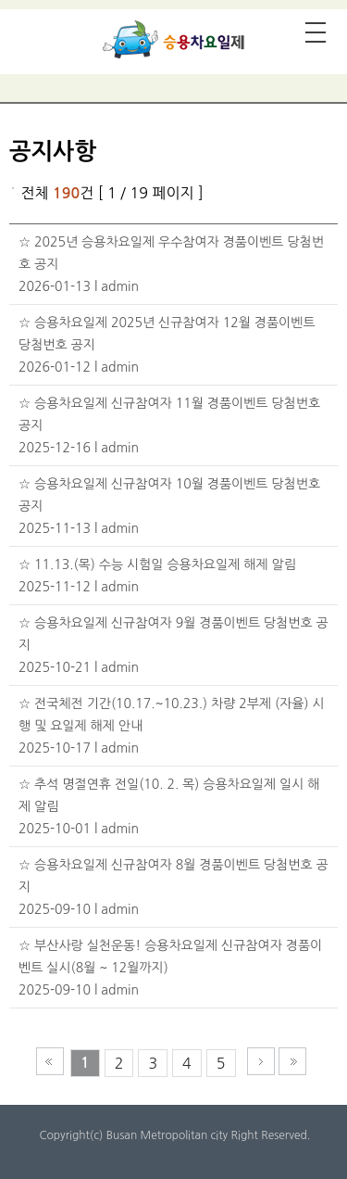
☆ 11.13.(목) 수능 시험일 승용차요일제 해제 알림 (157, 564)
